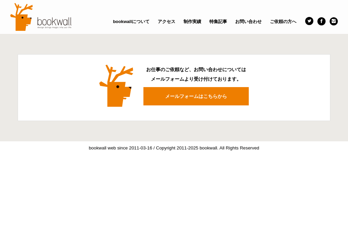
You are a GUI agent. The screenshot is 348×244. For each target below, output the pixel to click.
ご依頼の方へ (283, 21)
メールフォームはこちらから (196, 96)
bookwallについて (131, 21)
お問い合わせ (248, 21)
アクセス (166, 21)
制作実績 (192, 21)
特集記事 (218, 21)
